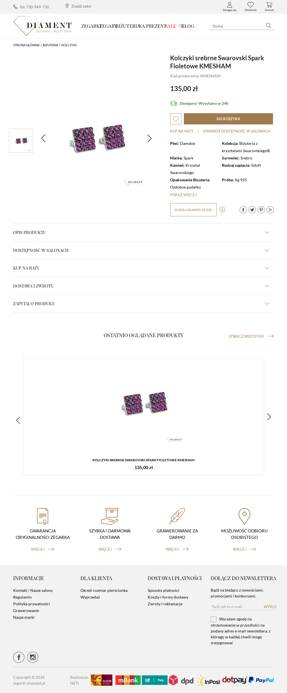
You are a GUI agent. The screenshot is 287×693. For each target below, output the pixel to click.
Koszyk (269, 6)
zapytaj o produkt (141, 303)
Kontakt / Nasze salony (33, 590)
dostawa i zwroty (141, 286)
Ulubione (250, 6)
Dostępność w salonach (141, 250)
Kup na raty (181, 131)
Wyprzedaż (90, 597)
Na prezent (152, 26)
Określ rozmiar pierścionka (104, 590)
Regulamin (22, 597)
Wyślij (270, 606)
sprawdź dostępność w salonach (236, 131)
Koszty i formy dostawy (168, 597)
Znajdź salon (78, 6)
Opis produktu (141, 232)
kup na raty (141, 268)
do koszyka (228, 119)
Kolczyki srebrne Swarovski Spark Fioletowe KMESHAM (143, 460)
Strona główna (26, 45)
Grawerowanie (26, 610)
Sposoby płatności (163, 590)
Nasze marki (23, 617)
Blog (187, 26)
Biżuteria (127, 26)
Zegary (108, 26)
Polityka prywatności (31, 603)
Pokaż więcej (183, 195)
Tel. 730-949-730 (31, 6)
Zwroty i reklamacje (165, 603)
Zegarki (91, 26)
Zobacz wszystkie (251, 336)
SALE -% (174, 26)
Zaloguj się (229, 6)
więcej (42, 549)
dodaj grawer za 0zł (193, 210)
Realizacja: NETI (79, 680)
